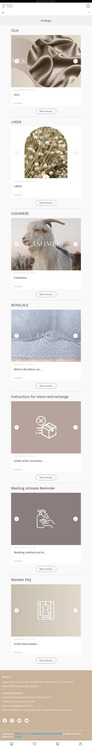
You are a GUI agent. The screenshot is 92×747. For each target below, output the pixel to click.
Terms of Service (65, 681)
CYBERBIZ (18, 736)
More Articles (46, 111)
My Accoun (24, 681)
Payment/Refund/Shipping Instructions (20, 686)
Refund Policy (36, 681)
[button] (75, 61)
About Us (14, 681)
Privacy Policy (50, 681)
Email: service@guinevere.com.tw (17, 705)
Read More (18, 103)
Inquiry (5, 681)
